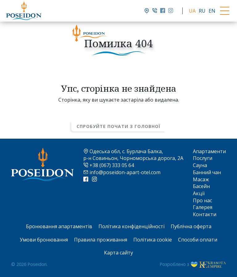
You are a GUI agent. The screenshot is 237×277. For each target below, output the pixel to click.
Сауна (200, 165)
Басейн (201, 186)
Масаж (201, 179)
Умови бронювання (44, 239)
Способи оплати (197, 239)
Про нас (202, 200)
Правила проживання (100, 239)
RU (202, 10)
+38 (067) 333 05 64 (108, 165)
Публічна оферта (191, 226)
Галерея (202, 207)
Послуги (202, 158)
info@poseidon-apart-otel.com (121, 172)
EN (212, 10)
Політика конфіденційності (131, 226)
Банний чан (207, 172)
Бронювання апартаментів (59, 226)
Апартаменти (209, 151)
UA (192, 10)
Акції (199, 193)
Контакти (204, 214)
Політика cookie (152, 239)
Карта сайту (118, 252)
